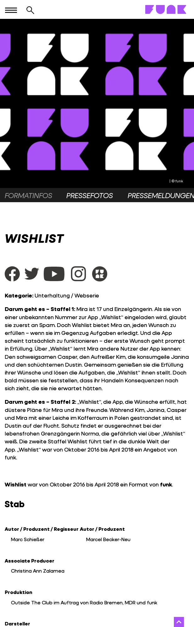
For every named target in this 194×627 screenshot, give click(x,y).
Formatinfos (28, 195)
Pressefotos (89, 195)
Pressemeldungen (158, 195)
